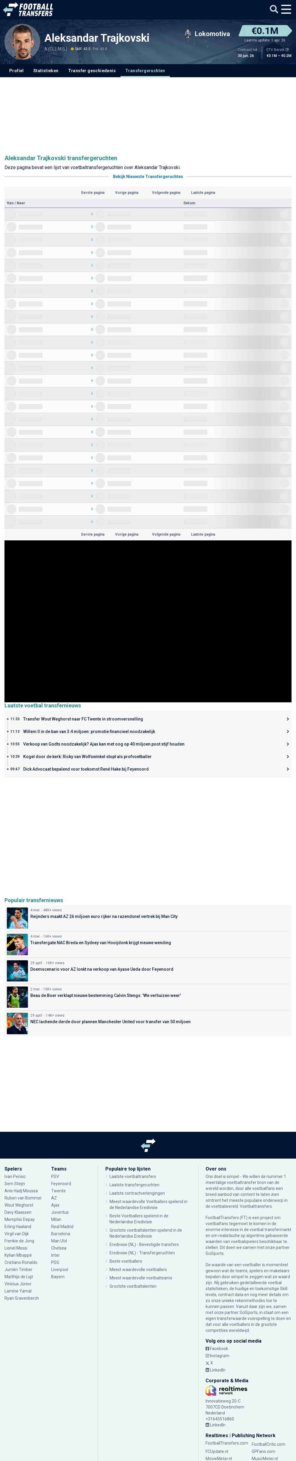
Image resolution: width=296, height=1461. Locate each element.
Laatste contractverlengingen (137, 1193)
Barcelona (60, 1233)
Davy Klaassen (18, 1212)
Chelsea (58, 1248)
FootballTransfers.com (227, 1443)
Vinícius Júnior (18, 1283)
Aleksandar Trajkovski (97, 38)
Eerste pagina (92, 193)
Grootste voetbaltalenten (132, 1286)
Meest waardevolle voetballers (138, 1269)
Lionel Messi (16, 1248)
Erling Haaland (17, 1226)
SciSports (215, 1253)
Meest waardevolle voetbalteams (140, 1278)
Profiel (16, 70)
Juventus (60, 1212)
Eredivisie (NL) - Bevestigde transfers (144, 1244)
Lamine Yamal (18, 1291)
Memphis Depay (20, 1219)
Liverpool (59, 1269)
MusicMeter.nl (265, 1458)
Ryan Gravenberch (21, 1298)
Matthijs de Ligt (18, 1276)
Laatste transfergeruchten (134, 1184)
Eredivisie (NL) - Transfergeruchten (142, 1252)
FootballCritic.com (268, 1444)
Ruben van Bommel (22, 1198)
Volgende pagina (166, 193)
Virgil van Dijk (17, 1233)
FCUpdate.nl (217, 1451)
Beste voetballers (125, 1261)
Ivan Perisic (15, 1176)
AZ (54, 1198)
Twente (58, 1190)
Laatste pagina (203, 193)
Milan (56, 1219)
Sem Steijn (15, 1183)
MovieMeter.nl (219, 1458)
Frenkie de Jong (19, 1241)
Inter (55, 1255)
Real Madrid (62, 1226)
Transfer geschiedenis (92, 70)
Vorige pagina (126, 193)
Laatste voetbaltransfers (132, 1176)
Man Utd (59, 1241)
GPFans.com (263, 1451)
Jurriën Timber (18, 1269)
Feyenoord (61, 1183)
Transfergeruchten (145, 70)
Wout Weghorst (19, 1205)
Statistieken (46, 70)
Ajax (55, 1205)
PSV (55, 1176)
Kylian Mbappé (18, 1255)
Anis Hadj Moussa (21, 1190)
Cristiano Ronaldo (20, 1262)
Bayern (58, 1276)
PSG (55, 1262)
